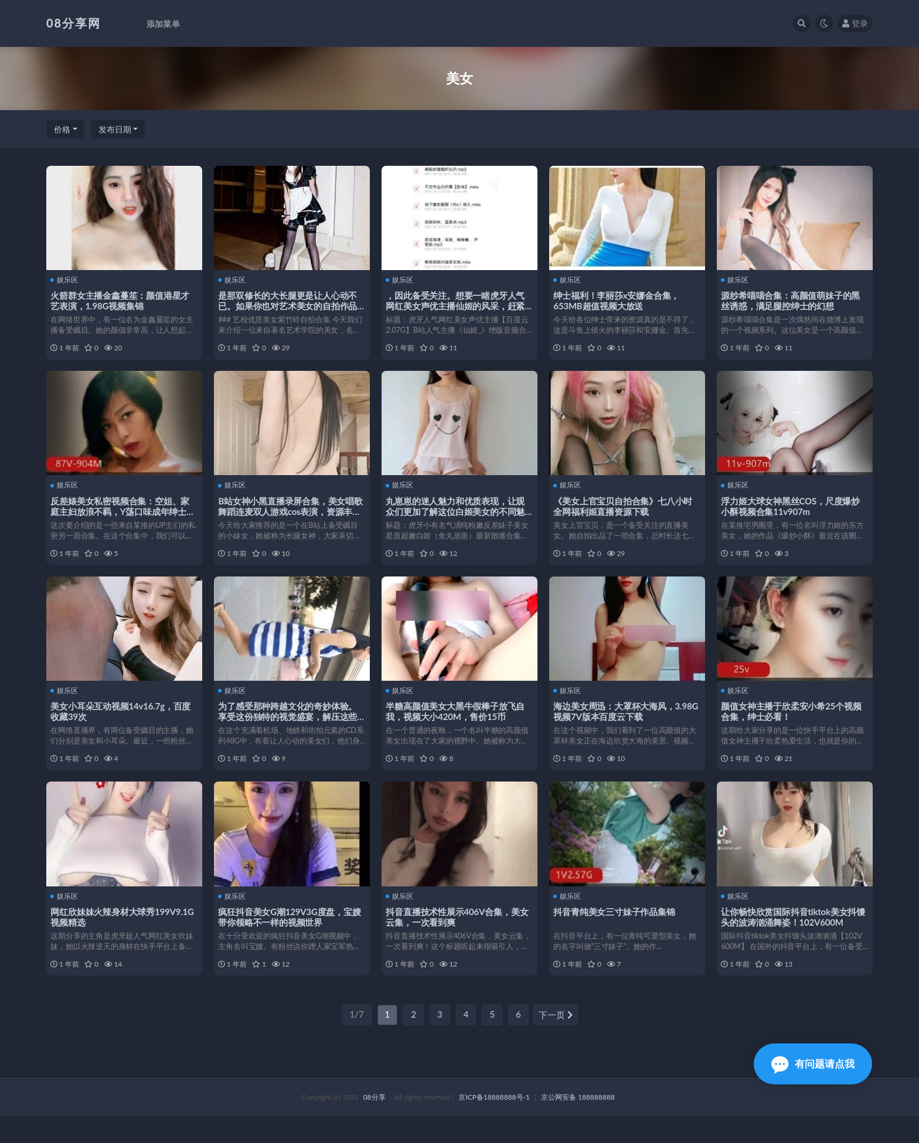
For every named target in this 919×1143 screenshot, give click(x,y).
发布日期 (114, 129)
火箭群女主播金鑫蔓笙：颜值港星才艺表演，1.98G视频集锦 (121, 300)
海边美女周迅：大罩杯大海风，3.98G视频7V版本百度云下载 (615, 725)
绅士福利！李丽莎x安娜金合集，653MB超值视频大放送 (618, 300)
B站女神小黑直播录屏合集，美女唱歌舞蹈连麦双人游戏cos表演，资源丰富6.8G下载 (291, 518)
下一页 (556, 1042)
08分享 (374, 1124)
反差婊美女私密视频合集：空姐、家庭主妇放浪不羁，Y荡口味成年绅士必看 (121, 518)
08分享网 (73, 23)
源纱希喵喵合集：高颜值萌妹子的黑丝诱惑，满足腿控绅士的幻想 (792, 300)
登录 (855, 23)
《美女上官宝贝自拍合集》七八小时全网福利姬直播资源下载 (624, 512)
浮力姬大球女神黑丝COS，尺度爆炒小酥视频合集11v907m (792, 512)
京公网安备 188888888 (578, 1124)
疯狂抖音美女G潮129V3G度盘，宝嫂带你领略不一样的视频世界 (291, 937)
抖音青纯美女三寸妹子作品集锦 (615, 932)
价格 (62, 129)
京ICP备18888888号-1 (494, 1124)
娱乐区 (66, 279)
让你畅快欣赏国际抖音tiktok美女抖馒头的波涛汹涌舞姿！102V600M (795, 937)
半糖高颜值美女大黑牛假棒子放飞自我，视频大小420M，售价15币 (456, 725)
